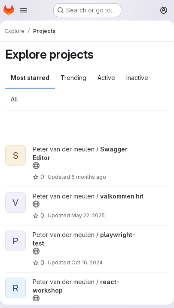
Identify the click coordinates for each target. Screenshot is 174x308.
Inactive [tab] (137, 77)
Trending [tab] (73, 77)
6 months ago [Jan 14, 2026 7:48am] (88, 177)
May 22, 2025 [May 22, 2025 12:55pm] (88, 215)
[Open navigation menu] (24, 10)
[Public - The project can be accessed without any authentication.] (36, 165)
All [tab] (14, 99)
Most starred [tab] (30, 77)
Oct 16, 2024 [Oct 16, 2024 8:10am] (87, 262)
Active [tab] (106, 77)
